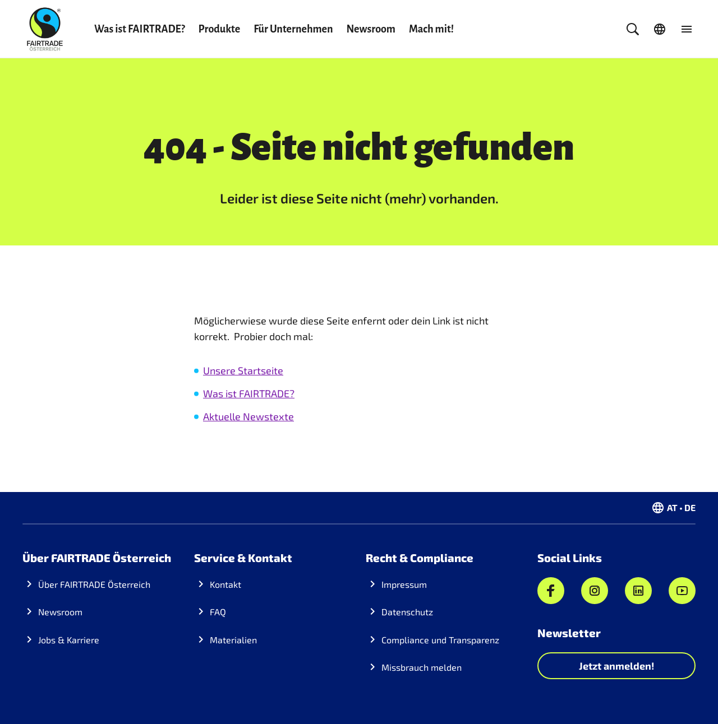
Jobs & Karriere (68, 639)
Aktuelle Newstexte (248, 416)
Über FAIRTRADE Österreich (94, 584)
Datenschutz (407, 611)
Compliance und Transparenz (440, 639)
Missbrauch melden (421, 667)
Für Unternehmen (293, 29)
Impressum (404, 584)
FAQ (218, 611)
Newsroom (371, 29)
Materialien (233, 639)
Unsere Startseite (243, 370)
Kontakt (225, 584)
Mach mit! (431, 29)
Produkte (220, 29)
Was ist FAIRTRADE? (139, 29)
